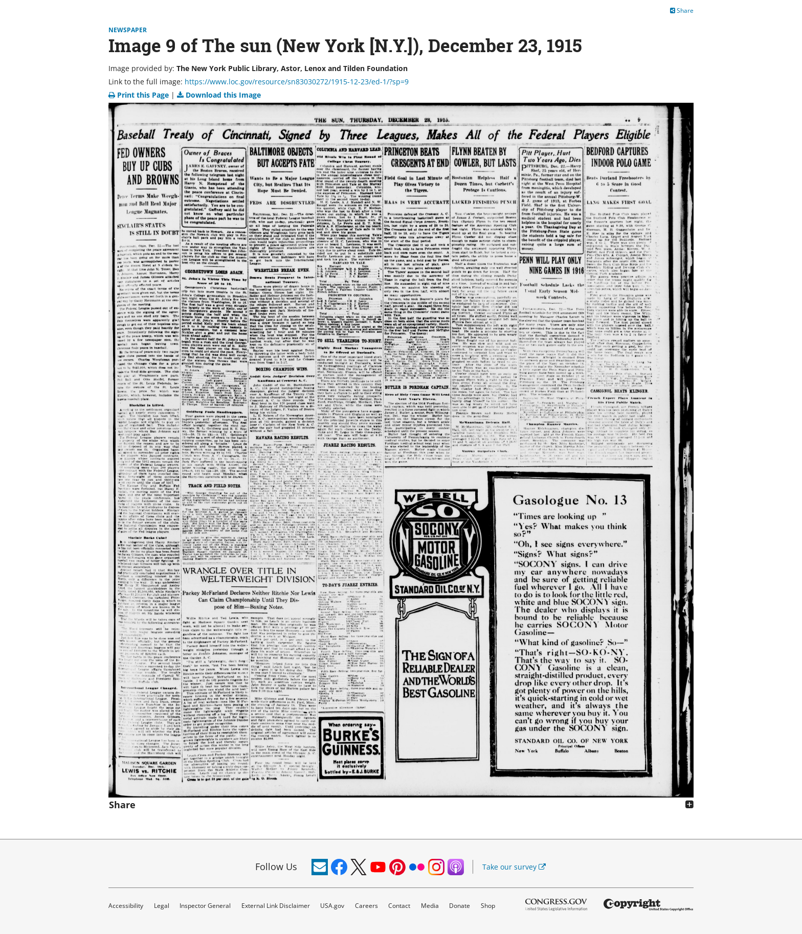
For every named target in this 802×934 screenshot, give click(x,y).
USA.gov (332, 905)
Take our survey (514, 867)
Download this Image (219, 95)
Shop (488, 905)
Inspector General (205, 905)
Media (430, 905)
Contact (399, 905)
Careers (366, 905)
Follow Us (276, 866)
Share (682, 10)
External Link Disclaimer (275, 905)
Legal (161, 905)
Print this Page (139, 95)
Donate (459, 905)
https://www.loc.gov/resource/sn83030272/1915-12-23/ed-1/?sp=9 (297, 81)
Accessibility (125, 905)
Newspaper (127, 30)
